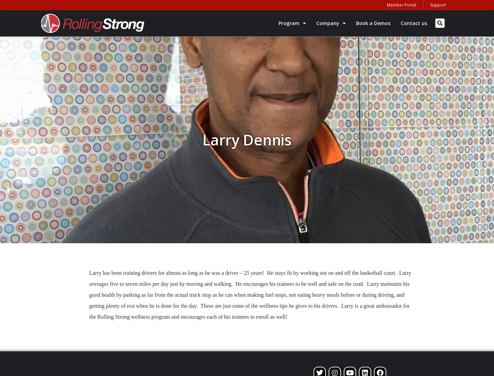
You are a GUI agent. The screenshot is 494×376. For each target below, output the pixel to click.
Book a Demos (373, 23)
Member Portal (401, 5)
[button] (440, 23)
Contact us (414, 23)
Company (331, 23)
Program (292, 23)
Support (438, 5)
